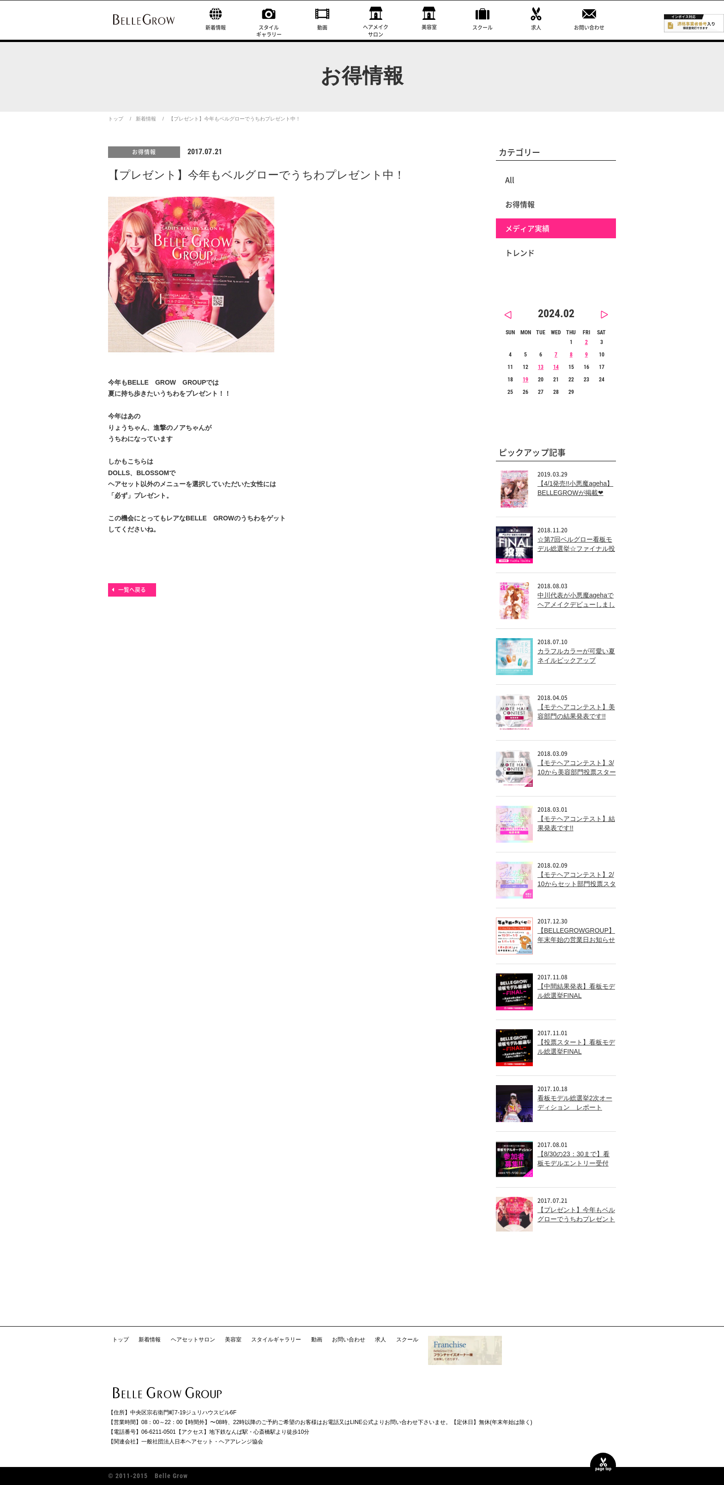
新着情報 (215, 27)
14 (556, 367)
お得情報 (144, 152)
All (509, 179)
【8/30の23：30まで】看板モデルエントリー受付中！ (573, 1163)
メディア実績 (527, 228)
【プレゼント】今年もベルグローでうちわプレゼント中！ (576, 1218)
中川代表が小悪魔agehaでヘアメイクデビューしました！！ (576, 604)
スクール (482, 27)
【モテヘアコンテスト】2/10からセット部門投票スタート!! (576, 883)
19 (525, 379)
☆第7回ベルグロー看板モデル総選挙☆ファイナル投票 (576, 548)
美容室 (429, 27)
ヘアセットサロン (193, 1339)
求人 (536, 27)
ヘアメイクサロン (375, 30)
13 (540, 367)
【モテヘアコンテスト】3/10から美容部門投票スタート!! (576, 772)
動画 (322, 27)
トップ (115, 118)
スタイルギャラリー (269, 31)
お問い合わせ (589, 27)
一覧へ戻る (132, 590)
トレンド (520, 252)
